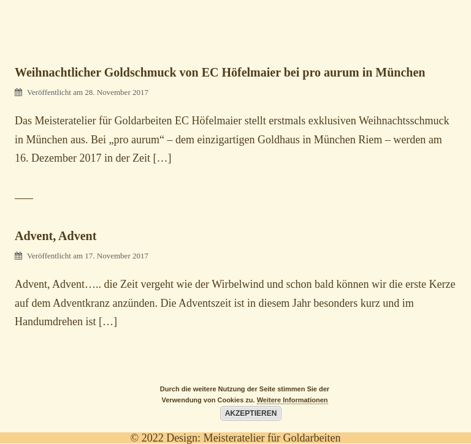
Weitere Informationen (292, 400)
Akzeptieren (251, 413)
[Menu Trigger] (438, 33)
